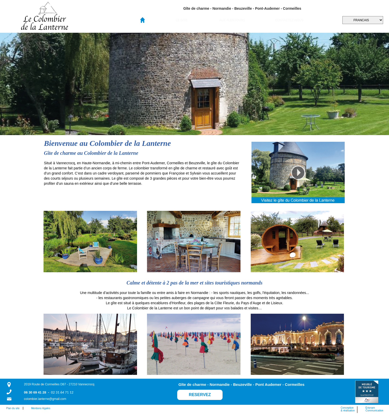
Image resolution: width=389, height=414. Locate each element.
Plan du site (14, 408)
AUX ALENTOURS (232, 20)
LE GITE (181, 20)
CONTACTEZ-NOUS (289, 20)
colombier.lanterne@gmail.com (45, 399)
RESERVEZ (200, 395)
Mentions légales (40, 408)
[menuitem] (181, 20)
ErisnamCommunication (374, 409)
